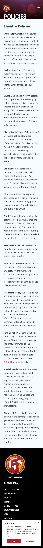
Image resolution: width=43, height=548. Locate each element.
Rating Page (29, 325)
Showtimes (11, 482)
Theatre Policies (11, 490)
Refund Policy (10, 362)
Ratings (7, 498)
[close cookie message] (38, 522)
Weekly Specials (11, 506)
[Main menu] (39, 8)
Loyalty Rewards (11, 510)
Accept (14, 541)
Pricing (7, 502)
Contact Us (9, 518)
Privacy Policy (30, 541)
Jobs (6, 514)
